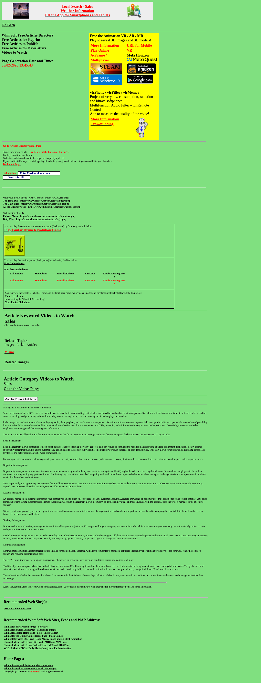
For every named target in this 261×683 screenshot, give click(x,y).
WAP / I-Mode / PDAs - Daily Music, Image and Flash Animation (37, 648)
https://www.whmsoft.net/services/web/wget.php (41, 219)
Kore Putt (90, 273)
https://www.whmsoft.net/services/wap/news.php (45, 200)
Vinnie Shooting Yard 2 (114, 275)
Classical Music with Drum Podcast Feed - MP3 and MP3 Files (36, 645)
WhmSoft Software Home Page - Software (26, 626)
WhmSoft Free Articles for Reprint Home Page (28, 665)
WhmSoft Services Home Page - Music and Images (30, 668)
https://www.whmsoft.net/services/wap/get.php (45, 203)
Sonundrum (41, 273)
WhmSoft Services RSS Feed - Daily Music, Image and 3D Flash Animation (43, 639)
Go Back (8, 25)
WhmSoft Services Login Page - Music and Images (30, 629)
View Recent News (14, 296)
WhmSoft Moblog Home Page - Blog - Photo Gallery (31, 632)
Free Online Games (14, 263)
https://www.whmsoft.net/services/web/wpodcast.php (47, 216)
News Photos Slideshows (17, 302)
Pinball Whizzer (65, 273)
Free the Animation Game (17, 608)
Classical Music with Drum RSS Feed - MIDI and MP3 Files (35, 642)
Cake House (16, 273)
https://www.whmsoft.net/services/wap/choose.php (54, 206)
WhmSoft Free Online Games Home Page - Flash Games (33, 635)
